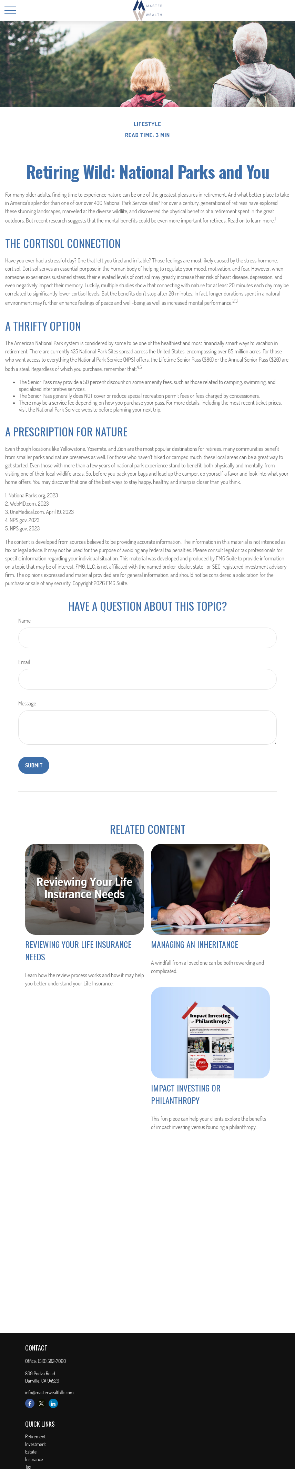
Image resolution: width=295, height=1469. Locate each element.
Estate (31, 1452)
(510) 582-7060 (52, 1361)
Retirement (35, 1436)
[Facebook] (29, 1403)
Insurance (34, 1459)
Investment (35, 1444)
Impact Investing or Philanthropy (186, 1094)
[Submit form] (33, 765)
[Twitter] (41, 1403)
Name (24, 620)
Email (24, 662)
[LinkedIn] (53, 1403)
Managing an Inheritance (194, 944)
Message (27, 703)
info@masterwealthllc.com (49, 1392)
